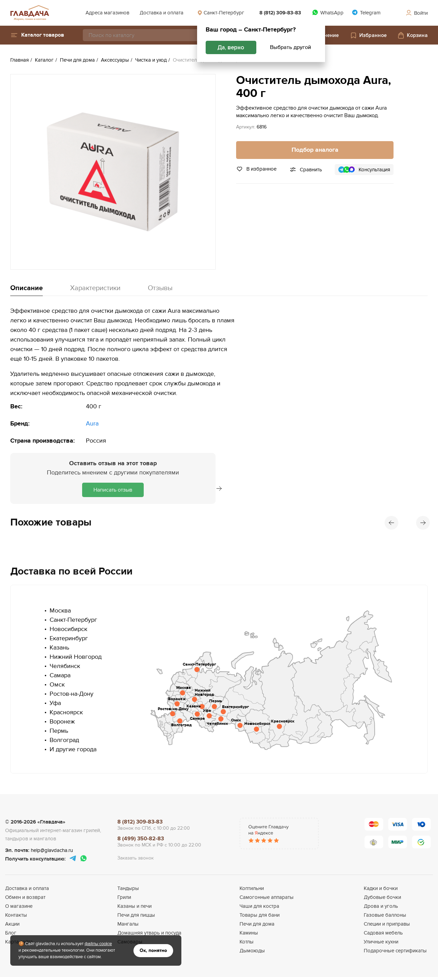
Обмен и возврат (25, 897)
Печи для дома (257, 924)
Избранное (368, 35)
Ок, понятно (153, 950)
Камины (249, 933)
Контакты (16, 915)
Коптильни (252, 888)
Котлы (247, 942)
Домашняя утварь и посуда (149, 933)
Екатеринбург (69, 638)
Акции (12, 924)
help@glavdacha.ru (52, 850)
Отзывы (160, 288)
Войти (416, 13)
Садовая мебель (383, 933)
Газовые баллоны (385, 915)
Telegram (366, 12)
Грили (124, 897)
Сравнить (311, 169)
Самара (60, 675)
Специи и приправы (387, 924)
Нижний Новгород (76, 656)
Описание (26, 288)
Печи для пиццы (136, 915)
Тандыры (128, 888)
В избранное (256, 168)
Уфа (55, 703)
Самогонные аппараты (267, 897)
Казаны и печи (134, 906)
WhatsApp (328, 12)
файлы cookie (98, 944)
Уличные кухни (381, 942)
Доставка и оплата (161, 13)
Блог (10, 933)
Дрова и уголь (381, 906)
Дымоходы (252, 951)
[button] (37, 35)
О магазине (19, 906)
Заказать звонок (135, 858)
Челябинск (65, 666)
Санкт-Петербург (220, 13)
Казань (59, 647)
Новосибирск (68, 629)
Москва (60, 610)
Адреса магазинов (107, 13)
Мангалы (128, 924)
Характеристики (95, 288)
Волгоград (64, 740)
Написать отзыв (112, 489)
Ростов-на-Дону (71, 693)
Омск (57, 684)
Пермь (59, 730)
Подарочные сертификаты (395, 951)
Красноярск (66, 712)
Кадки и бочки (381, 888)
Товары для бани (260, 915)
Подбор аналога (315, 150)
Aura (92, 423)
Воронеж (62, 721)
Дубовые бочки (382, 897)
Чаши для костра (259, 906)
